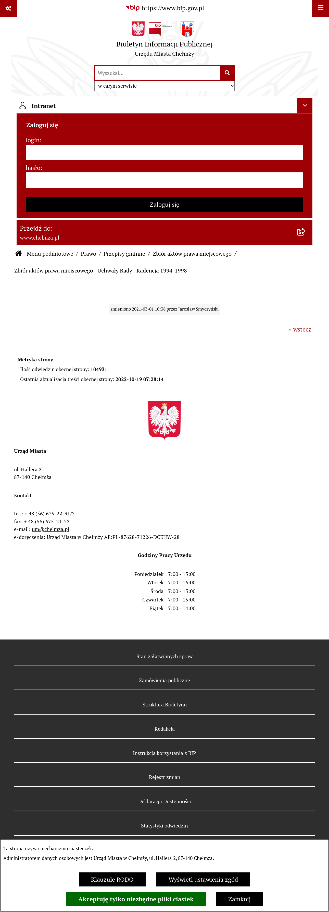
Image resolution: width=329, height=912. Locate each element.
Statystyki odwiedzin (164, 825)
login (33, 140)
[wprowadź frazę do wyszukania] (157, 73)
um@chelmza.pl (50, 529)
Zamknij (239, 899)
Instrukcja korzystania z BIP (164, 753)
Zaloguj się (164, 204)
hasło (33, 168)
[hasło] (164, 180)
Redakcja (165, 729)
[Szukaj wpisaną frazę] (228, 73)
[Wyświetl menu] (320, 8)
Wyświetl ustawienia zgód (203, 879)
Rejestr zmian (164, 777)
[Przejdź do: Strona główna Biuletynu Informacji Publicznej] (18, 253)
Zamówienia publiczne (164, 680)
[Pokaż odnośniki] (8, 8)
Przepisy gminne (124, 253)
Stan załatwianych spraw (164, 656)
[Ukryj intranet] (304, 105)
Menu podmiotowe (50, 253)
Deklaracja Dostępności (164, 801)
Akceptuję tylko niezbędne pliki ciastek (136, 899)
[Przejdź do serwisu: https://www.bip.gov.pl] (164, 8)
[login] (164, 152)
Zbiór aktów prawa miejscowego (192, 253)
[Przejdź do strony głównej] (164, 40)
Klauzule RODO (112, 879)
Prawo (88, 253)
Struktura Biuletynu (165, 704)
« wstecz (300, 329)
